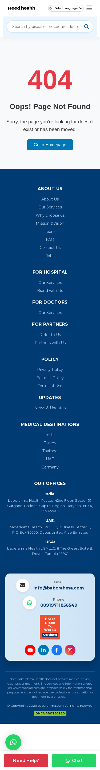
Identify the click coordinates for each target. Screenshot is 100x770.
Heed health (21, 8)
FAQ (50, 239)
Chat (74, 760)
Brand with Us (50, 290)
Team (50, 231)
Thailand (50, 451)
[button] (13, 742)
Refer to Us (50, 334)
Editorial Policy (50, 377)
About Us (50, 199)
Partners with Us (50, 342)
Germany (50, 467)
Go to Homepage (50, 145)
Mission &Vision (50, 223)
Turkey (50, 443)
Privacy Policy (50, 369)
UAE (50, 459)
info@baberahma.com (58, 588)
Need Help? (26, 760)
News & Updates (50, 407)
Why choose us (50, 215)
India (50, 434)
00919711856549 (58, 605)
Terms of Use (50, 385)
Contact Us (50, 247)
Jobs (50, 255)
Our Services (50, 207)
